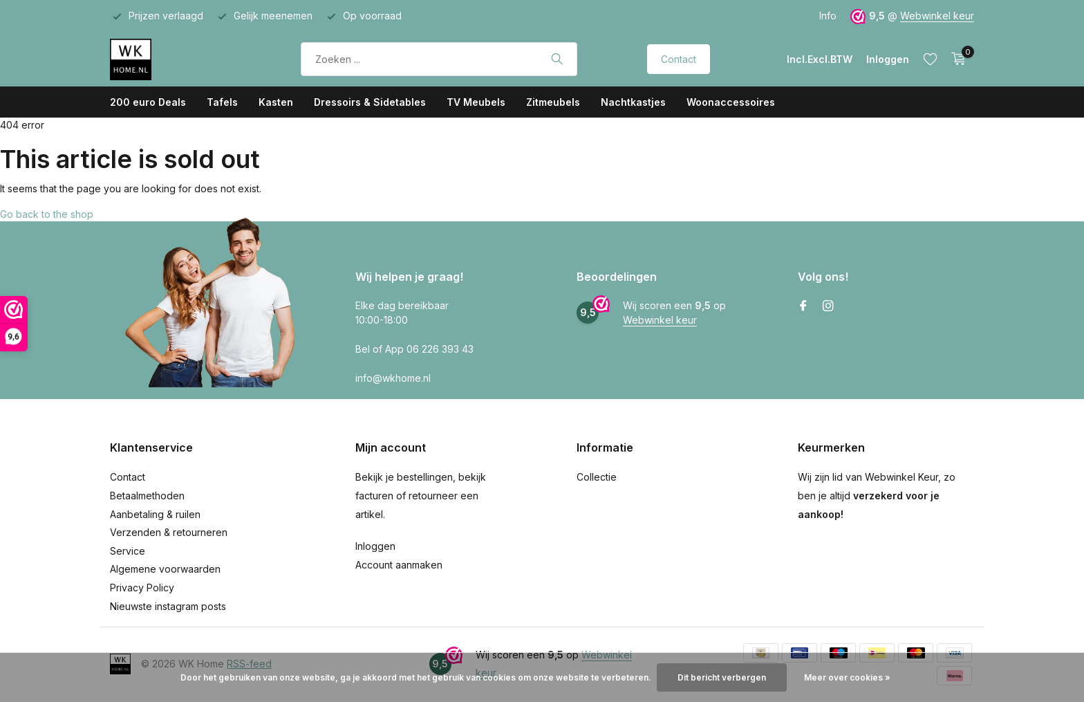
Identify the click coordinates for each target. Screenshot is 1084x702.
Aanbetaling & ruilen (155, 514)
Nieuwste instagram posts (168, 606)
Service (127, 551)
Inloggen (375, 546)
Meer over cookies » (847, 677)
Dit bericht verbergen (722, 677)
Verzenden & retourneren (168, 532)
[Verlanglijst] (930, 58)
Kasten (276, 102)
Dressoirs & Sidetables (370, 102)
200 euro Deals (148, 102)
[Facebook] (803, 306)
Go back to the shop (46, 214)
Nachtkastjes (633, 102)
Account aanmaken (398, 565)
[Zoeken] (439, 59)
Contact (678, 59)
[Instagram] (828, 306)
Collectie (597, 477)
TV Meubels (476, 102)
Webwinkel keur (937, 15)
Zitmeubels (553, 102)
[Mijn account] (887, 59)
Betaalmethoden (147, 495)
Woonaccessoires (730, 102)
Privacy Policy (142, 587)
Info (828, 15)
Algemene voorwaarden (165, 569)
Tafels (222, 102)
